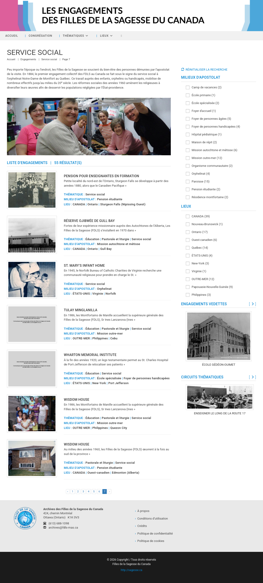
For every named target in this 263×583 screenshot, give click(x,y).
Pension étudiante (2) (203, 189)
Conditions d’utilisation (151, 518)
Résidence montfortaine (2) (207, 197)
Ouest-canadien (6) (201, 240)
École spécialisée (109, 378)
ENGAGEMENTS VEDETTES (204, 304)
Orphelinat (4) (198, 174)
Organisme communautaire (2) (209, 166)
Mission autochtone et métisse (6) (211, 150)
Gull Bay (106, 249)
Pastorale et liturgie (115, 239)
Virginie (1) (196, 271)
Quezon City (118, 428)
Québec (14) (197, 248)
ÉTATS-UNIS (81, 293)
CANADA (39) (198, 216)
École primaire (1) (200, 95)
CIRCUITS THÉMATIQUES (202, 377)
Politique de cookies (149, 541)
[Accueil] (11, 59)
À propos (142, 511)
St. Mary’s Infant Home (84, 265)
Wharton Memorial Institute (90, 355)
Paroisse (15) (198, 182)
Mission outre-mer (110, 333)
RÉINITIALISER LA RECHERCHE (206, 69)
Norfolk (111, 293)
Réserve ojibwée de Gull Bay (89, 221)
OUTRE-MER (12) (200, 279)
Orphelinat (104, 288)
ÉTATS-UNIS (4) (199, 256)
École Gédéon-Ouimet (218, 364)
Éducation (92, 239)
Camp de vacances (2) (204, 88)
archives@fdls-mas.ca (60, 527)
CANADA (79, 204)
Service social (95, 194)
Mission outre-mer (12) (204, 158)
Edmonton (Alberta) (125, 472)
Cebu (113, 338)
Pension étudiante (109, 199)
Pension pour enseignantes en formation (101, 176)
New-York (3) (197, 264)
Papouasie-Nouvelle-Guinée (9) (209, 287)
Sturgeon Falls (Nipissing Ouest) (123, 204)
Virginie (97, 293)
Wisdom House (76, 399)
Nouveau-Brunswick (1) (204, 224)
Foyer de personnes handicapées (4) (213, 127)
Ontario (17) (197, 232)
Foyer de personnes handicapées (147, 378)
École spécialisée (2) (202, 103)
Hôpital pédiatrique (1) (204, 135)
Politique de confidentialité (154, 533)
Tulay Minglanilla (80, 310)
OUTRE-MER (81, 338)
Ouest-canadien (99, 472)
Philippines (100, 338)
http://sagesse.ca (131, 570)
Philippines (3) (198, 295)
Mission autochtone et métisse (118, 244)
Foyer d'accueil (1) (201, 111)
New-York (99, 383)
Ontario (93, 204)
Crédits (141, 526)
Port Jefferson (118, 383)
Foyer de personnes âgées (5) (208, 119)
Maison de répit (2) (201, 142)
